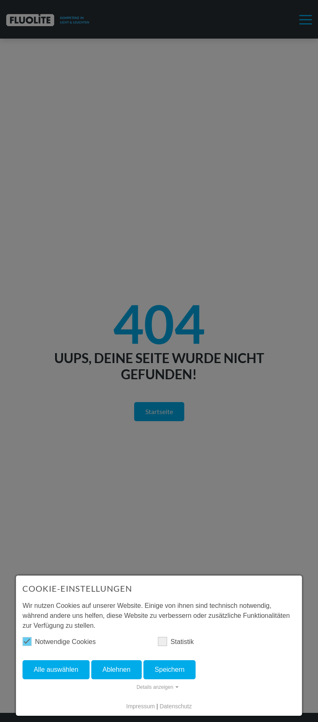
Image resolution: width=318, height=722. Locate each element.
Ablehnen (116, 669)
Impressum (140, 706)
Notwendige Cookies (59, 641)
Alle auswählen (56, 669)
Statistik (176, 641)
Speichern (170, 669)
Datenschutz (175, 706)
